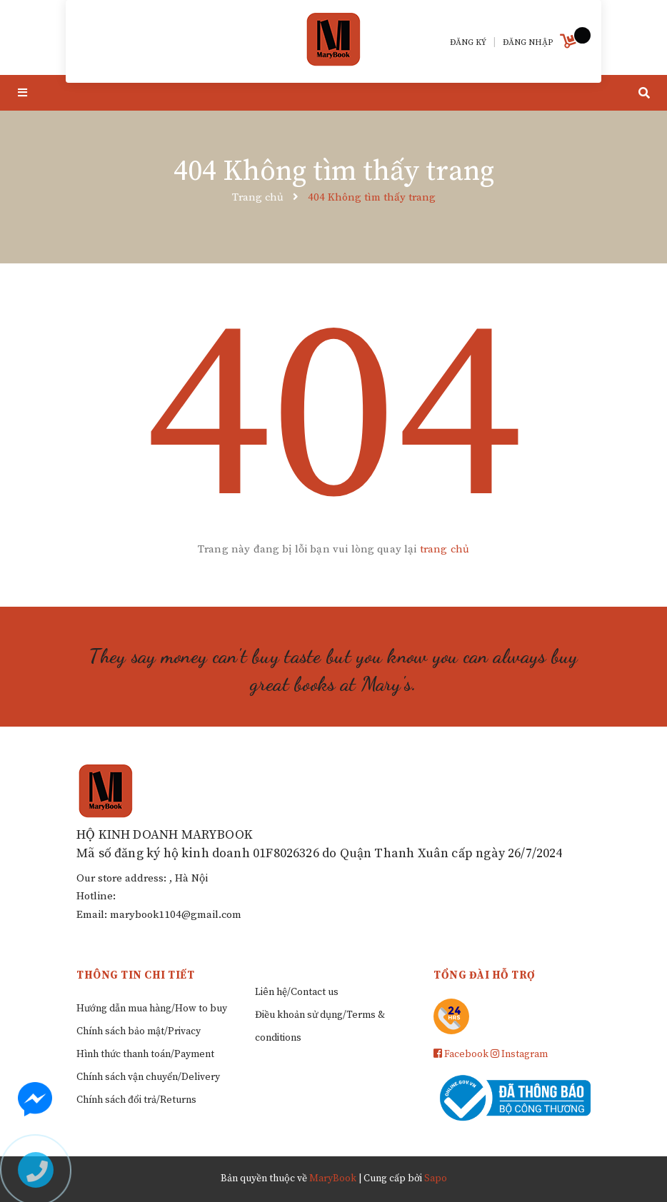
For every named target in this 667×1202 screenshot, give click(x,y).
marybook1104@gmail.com (175, 914)
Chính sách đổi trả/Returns (136, 1100)
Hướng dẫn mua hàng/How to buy (151, 1008)
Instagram (519, 1054)
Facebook (460, 1054)
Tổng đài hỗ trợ (484, 975)
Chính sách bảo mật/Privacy (138, 1031)
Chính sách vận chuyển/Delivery (148, 1077)
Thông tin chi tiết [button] (135, 975)
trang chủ (444, 549)
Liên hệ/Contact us (296, 992)
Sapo (435, 1178)
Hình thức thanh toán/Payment (145, 1054)
